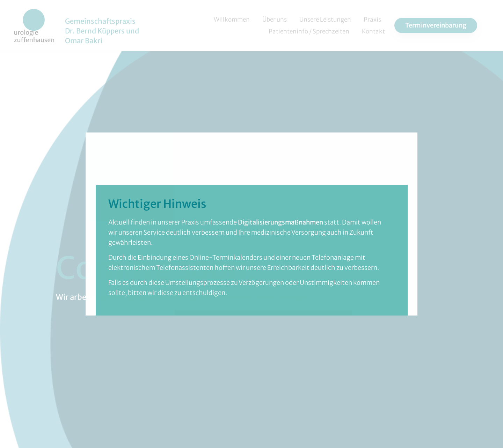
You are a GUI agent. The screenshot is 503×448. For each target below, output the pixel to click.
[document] (251, 224)
